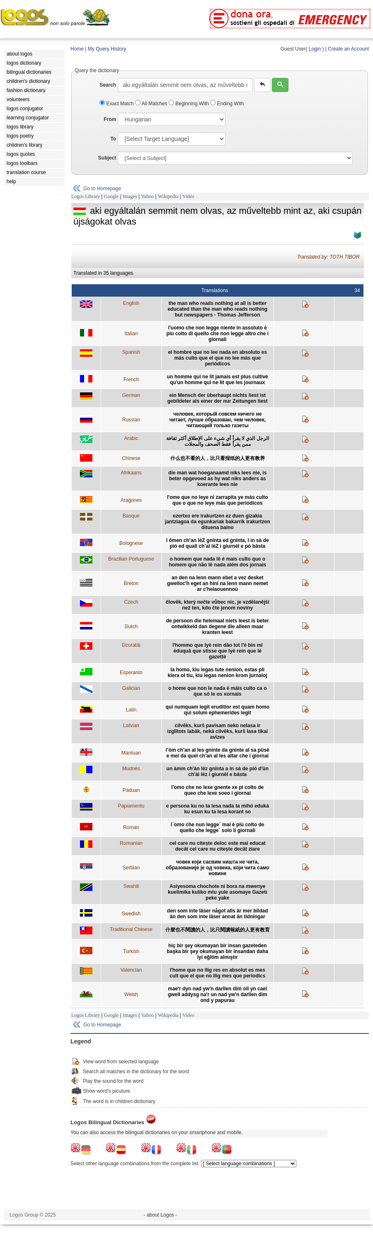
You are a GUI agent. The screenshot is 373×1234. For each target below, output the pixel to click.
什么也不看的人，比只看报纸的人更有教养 (217, 458)
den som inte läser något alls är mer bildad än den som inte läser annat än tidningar (217, 913)
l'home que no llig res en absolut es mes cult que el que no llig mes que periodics (217, 973)
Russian (131, 420)
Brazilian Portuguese (131, 559)
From (110, 119)
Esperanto (131, 672)
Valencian (131, 970)
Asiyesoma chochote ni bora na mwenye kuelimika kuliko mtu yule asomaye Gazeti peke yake (217, 892)
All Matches (152, 103)
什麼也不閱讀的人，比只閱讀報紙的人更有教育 (217, 930)
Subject (107, 158)
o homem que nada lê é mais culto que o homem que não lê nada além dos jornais (217, 562)
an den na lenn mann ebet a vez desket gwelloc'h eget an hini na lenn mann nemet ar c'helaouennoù (217, 583)
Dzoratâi (131, 645)
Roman (131, 827)
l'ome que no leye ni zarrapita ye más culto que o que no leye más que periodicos (217, 500)
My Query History (107, 49)
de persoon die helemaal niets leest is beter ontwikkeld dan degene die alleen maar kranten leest (217, 626)
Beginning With (189, 103)
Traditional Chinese (131, 929)
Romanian (131, 843)
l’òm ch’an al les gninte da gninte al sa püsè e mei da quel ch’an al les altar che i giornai (217, 753)
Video (188, 196)
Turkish (131, 951)
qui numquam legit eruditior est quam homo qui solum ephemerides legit (217, 710)
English (131, 303)
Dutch (131, 626)
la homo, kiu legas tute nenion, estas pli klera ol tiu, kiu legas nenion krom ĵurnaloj (217, 672)
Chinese (131, 458)
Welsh (131, 994)
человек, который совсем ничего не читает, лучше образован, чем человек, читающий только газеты (217, 419)
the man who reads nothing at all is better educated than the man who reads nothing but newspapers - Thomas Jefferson (217, 309)
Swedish (131, 914)
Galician (131, 688)
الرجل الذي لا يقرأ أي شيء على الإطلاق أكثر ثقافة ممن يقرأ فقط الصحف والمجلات (217, 441)
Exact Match (117, 103)
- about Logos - (160, 1215)
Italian (131, 333)
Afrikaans (131, 473)
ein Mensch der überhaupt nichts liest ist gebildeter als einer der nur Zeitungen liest (217, 398)
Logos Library (85, 196)
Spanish (131, 352)
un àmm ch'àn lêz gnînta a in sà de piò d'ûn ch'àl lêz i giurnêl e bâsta (218, 771)
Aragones (131, 500)
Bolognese (131, 543)
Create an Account (348, 49)
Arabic (131, 438)
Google (111, 196)
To (113, 139)
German (131, 395)
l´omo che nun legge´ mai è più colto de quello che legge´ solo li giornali (217, 827)
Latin (131, 710)
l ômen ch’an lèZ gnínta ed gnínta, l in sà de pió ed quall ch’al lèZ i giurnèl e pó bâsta (217, 543)
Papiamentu (131, 806)
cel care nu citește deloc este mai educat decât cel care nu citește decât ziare (218, 846)
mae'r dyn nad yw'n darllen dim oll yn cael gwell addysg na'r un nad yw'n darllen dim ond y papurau (217, 994)
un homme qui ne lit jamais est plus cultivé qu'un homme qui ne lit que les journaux (217, 379)
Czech (131, 602)
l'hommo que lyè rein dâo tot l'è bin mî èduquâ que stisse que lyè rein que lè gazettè (217, 651)
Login (315, 49)
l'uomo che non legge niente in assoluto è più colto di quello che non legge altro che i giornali (217, 333)
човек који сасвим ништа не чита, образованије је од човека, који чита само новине (217, 867)
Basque (131, 516)
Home (77, 49)
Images (130, 196)
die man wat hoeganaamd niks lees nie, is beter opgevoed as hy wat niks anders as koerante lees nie (217, 478)
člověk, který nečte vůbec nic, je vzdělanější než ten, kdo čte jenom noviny (217, 605)
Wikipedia (168, 196)
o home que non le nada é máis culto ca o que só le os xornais (217, 691)
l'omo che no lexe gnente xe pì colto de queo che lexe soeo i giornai (217, 790)
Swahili (131, 886)
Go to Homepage (102, 188)
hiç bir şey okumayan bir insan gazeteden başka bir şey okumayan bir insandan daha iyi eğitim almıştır (217, 951)
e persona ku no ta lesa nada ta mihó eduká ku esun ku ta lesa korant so (217, 809)
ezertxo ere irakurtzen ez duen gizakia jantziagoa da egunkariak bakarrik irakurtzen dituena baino (217, 521)
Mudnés (131, 769)
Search (107, 85)
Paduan (131, 790)
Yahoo (147, 196)
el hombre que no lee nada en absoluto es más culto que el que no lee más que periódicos (217, 358)
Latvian (131, 725)
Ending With (227, 103)
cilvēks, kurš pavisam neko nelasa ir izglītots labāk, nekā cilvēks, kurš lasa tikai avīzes (217, 731)
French (131, 379)
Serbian (131, 868)
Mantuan (131, 753)
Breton (131, 583)
